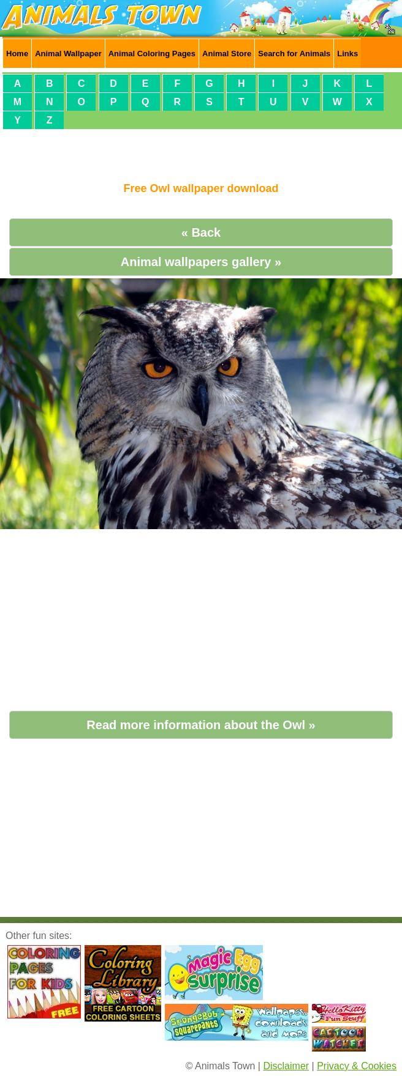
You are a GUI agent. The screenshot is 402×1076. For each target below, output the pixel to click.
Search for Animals (294, 53)
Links (347, 53)
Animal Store (226, 53)
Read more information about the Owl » (200, 725)
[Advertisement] (201, 150)
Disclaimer (286, 1066)
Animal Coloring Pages (151, 53)
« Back (201, 232)
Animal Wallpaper (68, 53)
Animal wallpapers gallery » (201, 262)
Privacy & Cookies (356, 1066)
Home (17, 53)
